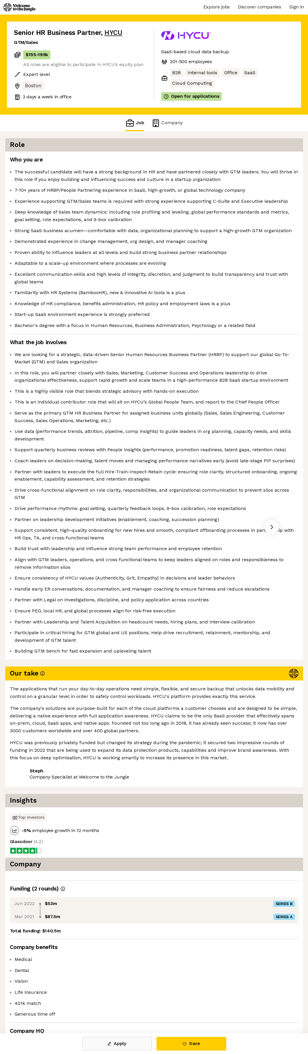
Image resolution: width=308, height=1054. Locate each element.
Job (134, 123)
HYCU (113, 33)
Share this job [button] (30, 1009)
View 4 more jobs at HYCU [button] (84, 1009)
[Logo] (19, 7)
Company (167, 123)
